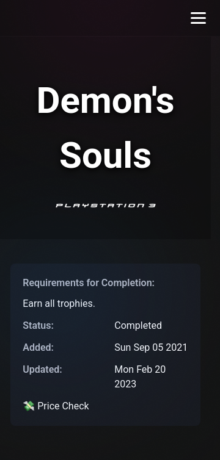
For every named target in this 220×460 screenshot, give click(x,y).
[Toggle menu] (198, 18)
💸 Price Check (56, 406)
